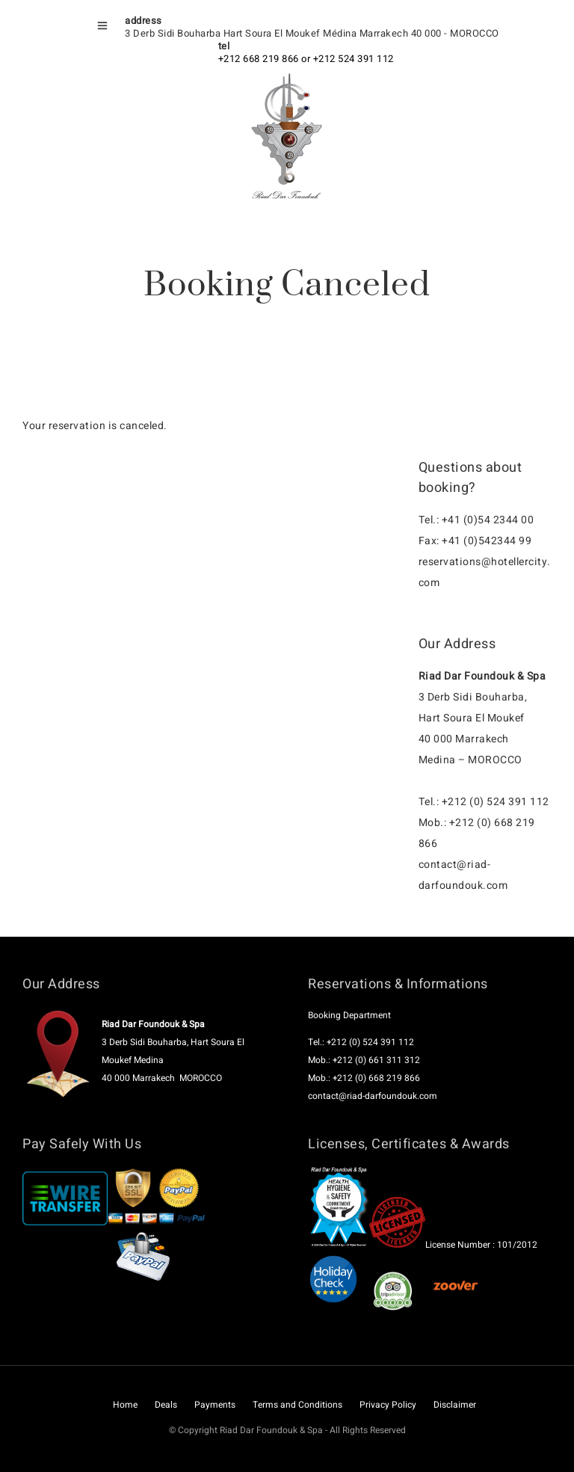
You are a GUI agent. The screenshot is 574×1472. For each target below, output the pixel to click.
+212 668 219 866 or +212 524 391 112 (306, 59)
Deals (166, 1404)
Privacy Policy (387, 1404)
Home (125, 1404)
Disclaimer (454, 1404)
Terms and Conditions (297, 1404)
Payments (214, 1404)
